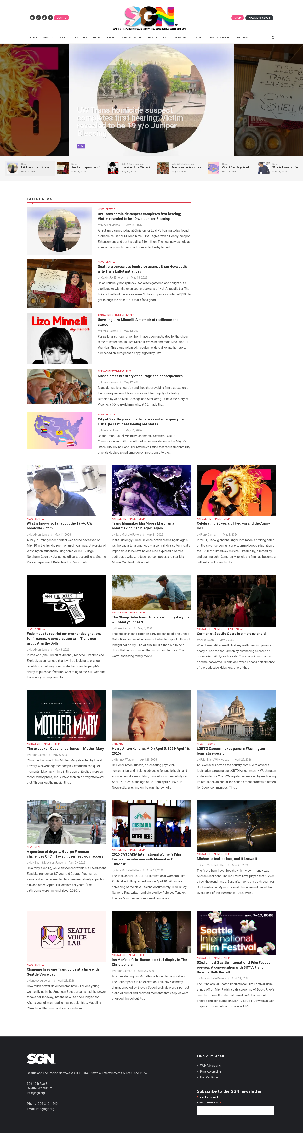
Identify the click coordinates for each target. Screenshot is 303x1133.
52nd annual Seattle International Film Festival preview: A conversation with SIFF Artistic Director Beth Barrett (234, 967)
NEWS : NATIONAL (36, 629)
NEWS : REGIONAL (206, 744)
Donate (61, 17)
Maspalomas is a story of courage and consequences (140, 376)
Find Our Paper (209, 1077)
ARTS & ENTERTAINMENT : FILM (114, 371)
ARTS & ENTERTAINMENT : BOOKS (116, 315)
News (81, 148)
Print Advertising (210, 1071)
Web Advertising (210, 1065)
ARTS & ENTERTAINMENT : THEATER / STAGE (220, 629)
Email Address (209, 1103)
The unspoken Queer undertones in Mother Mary (65, 749)
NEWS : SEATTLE (106, 209)
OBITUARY (117, 744)
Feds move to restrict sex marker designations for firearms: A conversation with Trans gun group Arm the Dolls (64, 638)
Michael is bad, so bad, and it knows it (227, 859)
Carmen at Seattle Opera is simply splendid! (232, 634)
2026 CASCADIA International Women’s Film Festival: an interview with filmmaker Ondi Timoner (146, 859)
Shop (237, 17)
